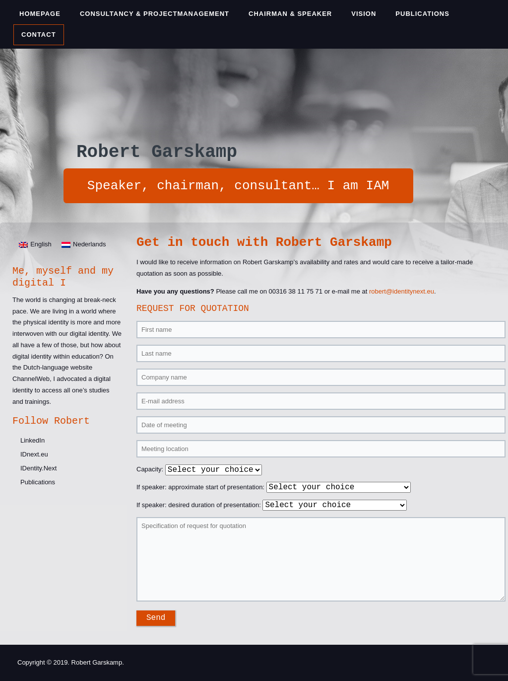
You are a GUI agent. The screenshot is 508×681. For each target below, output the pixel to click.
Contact (38, 34)
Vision (363, 13)
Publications (422, 13)
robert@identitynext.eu (401, 291)
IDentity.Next (38, 468)
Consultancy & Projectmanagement (154, 13)
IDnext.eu (34, 454)
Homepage (40, 13)
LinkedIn (32, 440)
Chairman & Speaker (290, 13)
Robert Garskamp (156, 152)
